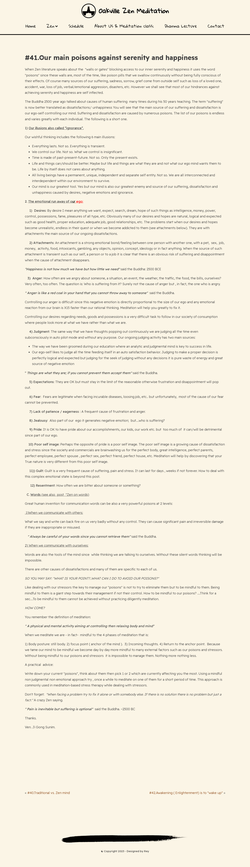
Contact (216, 26)
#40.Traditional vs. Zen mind (48, 793)
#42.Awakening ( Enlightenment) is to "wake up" (186, 793)
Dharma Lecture (181, 26)
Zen (52, 26)
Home (31, 26)
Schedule (76, 26)
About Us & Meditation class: (124, 26)
